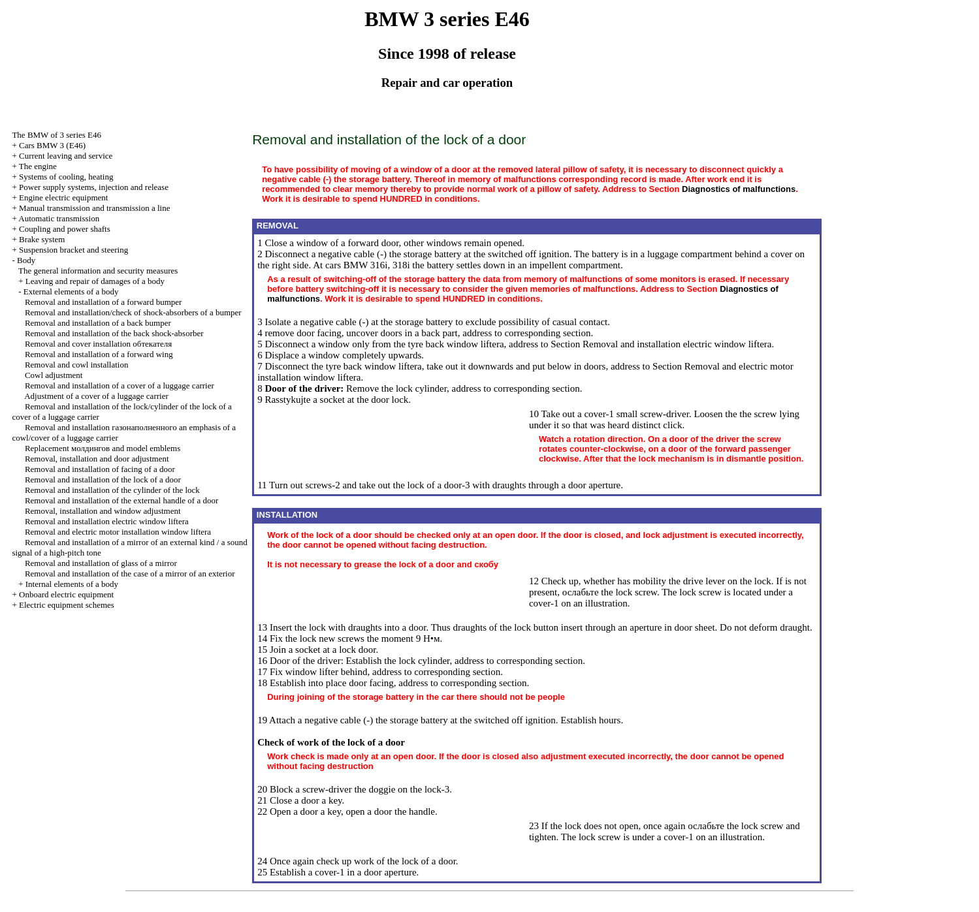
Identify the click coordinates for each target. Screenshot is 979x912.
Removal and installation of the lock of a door (103, 479)
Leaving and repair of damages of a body (95, 281)
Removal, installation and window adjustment (103, 511)
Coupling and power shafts (64, 229)
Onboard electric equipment (66, 594)
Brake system (42, 239)
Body (26, 260)
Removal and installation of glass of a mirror (101, 563)
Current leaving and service (65, 156)
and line (94, 208)
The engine (38, 166)
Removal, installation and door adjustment (97, 459)
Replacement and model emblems (102, 448)
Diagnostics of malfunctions (738, 189)
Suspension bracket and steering (73, 250)
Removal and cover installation (98, 344)
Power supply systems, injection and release (94, 187)
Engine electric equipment (63, 197)
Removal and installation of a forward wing (99, 354)
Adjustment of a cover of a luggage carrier (96, 396)
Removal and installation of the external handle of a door (121, 500)
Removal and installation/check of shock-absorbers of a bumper (133, 312)
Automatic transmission (58, 218)
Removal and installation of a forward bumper (103, 302)
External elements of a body (71, 291)
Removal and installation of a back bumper (98, 323)
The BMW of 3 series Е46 (56, 135)
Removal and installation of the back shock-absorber (114, 333)
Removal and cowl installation (77, 365)
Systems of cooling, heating (66, 176)
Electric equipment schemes (66, 605)
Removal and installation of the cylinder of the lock (112, 490)
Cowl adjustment (53, 375)
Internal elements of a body (71, 584)
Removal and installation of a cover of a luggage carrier (119, 385)
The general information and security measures (98, 270)
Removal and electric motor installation (118, 532)
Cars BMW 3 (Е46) (52, 145)
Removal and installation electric (107, 521)
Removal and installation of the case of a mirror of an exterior (130, 573)
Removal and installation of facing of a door (100, 469)
